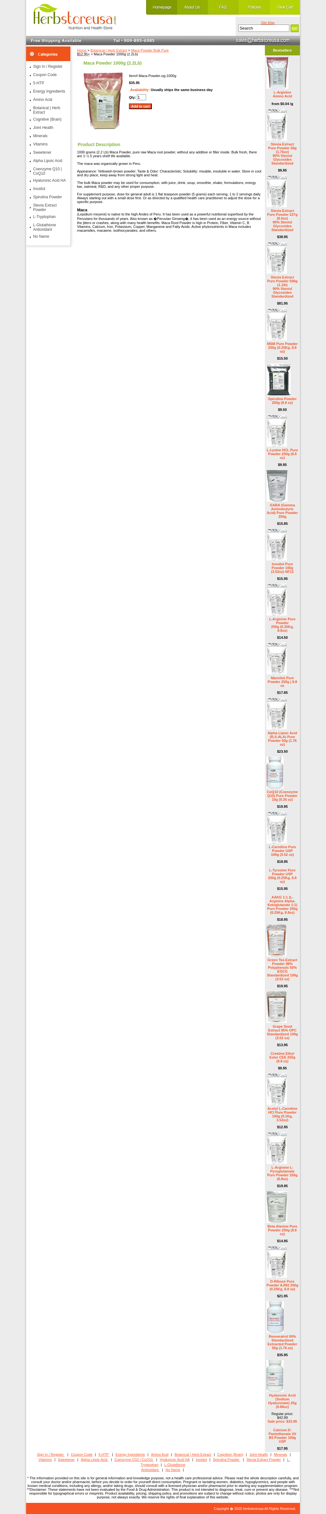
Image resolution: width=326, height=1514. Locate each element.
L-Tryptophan (44, 217)
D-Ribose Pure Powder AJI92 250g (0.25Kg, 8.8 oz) (282, 1285)
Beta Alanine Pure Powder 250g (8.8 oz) (282, 1230)
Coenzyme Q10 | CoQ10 (47, 171)
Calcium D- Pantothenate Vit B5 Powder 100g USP (282, 1435)
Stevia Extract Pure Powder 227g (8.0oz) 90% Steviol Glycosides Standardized (282, 220)
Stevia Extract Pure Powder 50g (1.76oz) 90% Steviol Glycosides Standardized (282, 153)
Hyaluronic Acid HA (49, 180)
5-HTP (38, 83)
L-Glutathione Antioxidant (44, 227)
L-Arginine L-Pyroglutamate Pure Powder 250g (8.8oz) (282, 1173)
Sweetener (42, 152)
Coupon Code (45, 75)
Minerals (40, 136)
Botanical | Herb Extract (108, 50)
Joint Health (43, 127)
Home (81, 50)
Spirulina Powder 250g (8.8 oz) (282, 401)
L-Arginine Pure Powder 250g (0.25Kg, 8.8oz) (282, 624)
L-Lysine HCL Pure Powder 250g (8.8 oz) (282, 454)
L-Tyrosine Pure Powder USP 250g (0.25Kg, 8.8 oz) (282, 876)
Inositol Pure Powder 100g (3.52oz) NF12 (282, 568)
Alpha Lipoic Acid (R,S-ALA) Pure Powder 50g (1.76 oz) (282, 738)
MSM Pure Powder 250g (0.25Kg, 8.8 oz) (282, 347)
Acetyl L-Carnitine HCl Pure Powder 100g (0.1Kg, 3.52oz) (282, 1114)
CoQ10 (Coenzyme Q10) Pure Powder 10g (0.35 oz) (282, 795)
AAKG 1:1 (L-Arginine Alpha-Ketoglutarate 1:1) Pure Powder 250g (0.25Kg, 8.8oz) (282, 904)
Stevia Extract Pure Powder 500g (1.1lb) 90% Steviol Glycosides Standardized (282, 286)
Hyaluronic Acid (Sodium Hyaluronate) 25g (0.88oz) (282, 1401)
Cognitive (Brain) (47, 119)
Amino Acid (42, 99)
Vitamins (40, 144)
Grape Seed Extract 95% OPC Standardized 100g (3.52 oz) (282, 1032)
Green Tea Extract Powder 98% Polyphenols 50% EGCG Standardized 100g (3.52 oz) (282, 969)
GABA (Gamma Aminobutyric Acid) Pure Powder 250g (282, 510)
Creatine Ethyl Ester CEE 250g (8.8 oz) (282, 1057)
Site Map (267, 23)
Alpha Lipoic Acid (47, 160)
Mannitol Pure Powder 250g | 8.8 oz (282, 681)
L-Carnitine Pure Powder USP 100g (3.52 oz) (282, 850)
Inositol (39, 189)
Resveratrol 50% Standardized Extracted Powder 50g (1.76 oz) (282, 1342)
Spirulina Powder (47, 197)
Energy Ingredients (49, 91)
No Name (41, 236)
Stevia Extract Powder (45, 207)
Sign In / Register (47, 66)
